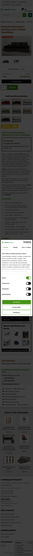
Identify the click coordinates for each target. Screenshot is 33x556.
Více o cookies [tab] (26, 247)
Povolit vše (16, 302)
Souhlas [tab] (5, 247)
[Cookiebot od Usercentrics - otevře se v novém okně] (23, 242)
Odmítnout (16, 312)
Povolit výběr (16, 307)
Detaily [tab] (15, 247)
